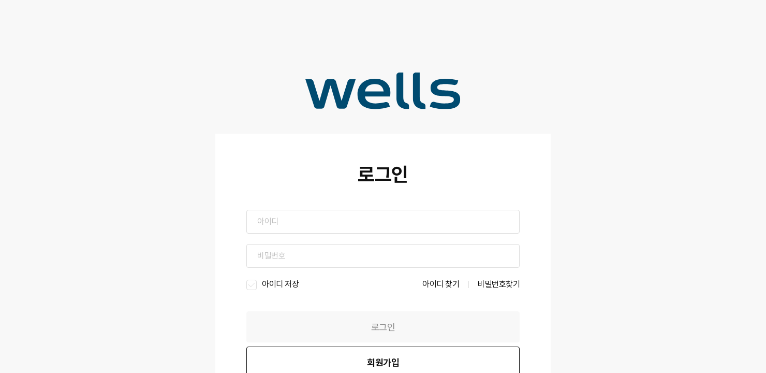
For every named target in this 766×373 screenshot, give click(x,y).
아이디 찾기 (440, 284)
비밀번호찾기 (499, 284)
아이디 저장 (271, 284)
